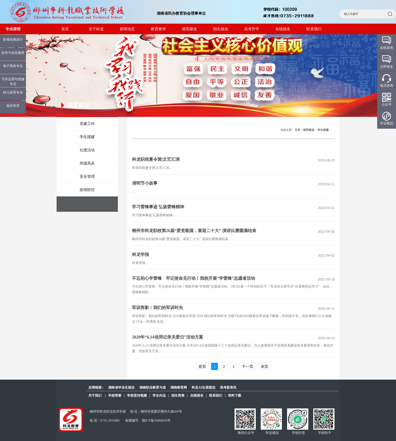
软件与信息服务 (13, 53)
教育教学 (158, 29)
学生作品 (159, 395)
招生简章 (178, 395)
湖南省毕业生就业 (121, 387)
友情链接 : (95, 387)
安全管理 (87, 176)
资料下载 (234, 395)
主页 (297, 129)
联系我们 (314, 29)
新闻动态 (127, 29)
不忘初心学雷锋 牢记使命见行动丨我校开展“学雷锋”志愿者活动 (193, 278)
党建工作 (87, 124)
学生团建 (87, 137)
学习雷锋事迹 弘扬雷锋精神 (158, 206)
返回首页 (13, 105)
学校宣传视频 (137, 395)
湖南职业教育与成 (152, 387)
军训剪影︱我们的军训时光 (157, 307)
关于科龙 (96, 29)
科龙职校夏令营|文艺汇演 (156, 159)
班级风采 (87, 163)
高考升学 (251, 29)
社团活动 (87, 150)
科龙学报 (140, 254)
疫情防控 (87, 190)
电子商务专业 (13, 66)
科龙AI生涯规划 (203, 387)
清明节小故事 (144, 183)
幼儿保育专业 (13, 92)
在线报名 (282, 29)
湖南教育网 (178, 387)
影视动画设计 (13, 39)
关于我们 (95, 395)
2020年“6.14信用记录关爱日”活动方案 (167, 337)
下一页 (247, 367)
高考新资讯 (228, 387)
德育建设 (189, 29)
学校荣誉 (114, 395)
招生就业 (220, 29)
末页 (264, 367)
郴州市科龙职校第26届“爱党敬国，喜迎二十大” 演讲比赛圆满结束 (194, 230)
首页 (65, 29)
